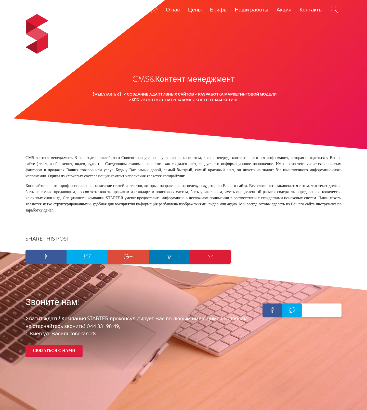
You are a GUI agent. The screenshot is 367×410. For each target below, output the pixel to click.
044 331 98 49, (103, 326)
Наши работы (251, 10)
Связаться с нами (54, 350)
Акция (284, 10)
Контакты (311, 10)
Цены (195, 10)
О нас (173, 10)
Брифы (219, 10)
